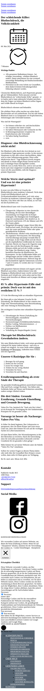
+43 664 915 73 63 (8, 477)
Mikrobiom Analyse (19, 651)
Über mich (11, 659)
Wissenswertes (17, 684)
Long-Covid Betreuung (21, 656)
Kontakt (11, 687)
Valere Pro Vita (17, 668)
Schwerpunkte (14, 635)
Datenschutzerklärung (27, 489)
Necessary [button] (5, 592)
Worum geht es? (22, 671)
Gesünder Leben (15, 666)
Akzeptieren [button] (35, 548)
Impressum (14, 489)
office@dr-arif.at (7, 479)
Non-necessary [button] (6, 611)
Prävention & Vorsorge (21, 638)
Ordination (15, 663)
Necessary (7, 594)
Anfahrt (7, 489)
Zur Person (15, 661)
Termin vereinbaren (8, 4)
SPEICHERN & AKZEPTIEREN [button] (13, 624)
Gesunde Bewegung (24, 682)
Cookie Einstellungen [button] (22, 548)
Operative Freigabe (19, 654)
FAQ (3, 489)
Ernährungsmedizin (20, 649)
